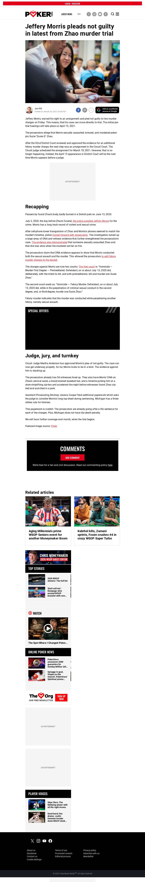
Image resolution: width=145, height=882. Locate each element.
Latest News (66, 14)
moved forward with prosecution (70, 235)
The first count (87, 266)
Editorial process (63, 856)
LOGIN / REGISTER (72, 3)
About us (31, 850)
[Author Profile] (29, 110)
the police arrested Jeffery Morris (91, 221)
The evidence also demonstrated (49, 242)
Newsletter (88, 856)
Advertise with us (91, 853)
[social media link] (89, 14)
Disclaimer (32, 853)
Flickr (54, 426)
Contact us (32, 856)
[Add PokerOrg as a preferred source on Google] (107, 110)
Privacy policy (89, 850)
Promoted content (63, 853)
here (110, 465)
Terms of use (61, 850)
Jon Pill (38, 108)
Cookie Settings (34, 859)
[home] (39, 14)
